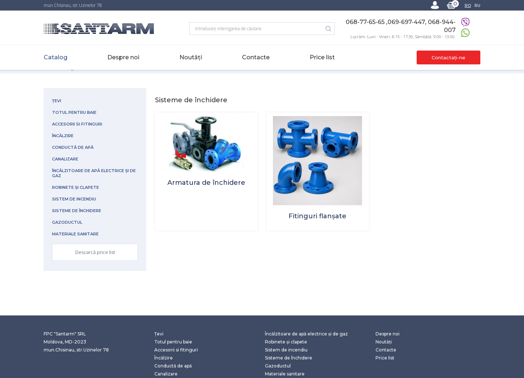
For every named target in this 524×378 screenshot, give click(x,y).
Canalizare (65, 159)
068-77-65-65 (366, 22)
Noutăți (190, 57)
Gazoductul (67, 222)
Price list (322, 57)
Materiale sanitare (75, 233)
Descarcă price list (95, 252)
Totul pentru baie (74, 112)
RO (468, 5)
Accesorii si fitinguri (77, 124)
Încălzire (63, 135)
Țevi (56, 100)
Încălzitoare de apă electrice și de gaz (94, 173)
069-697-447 (406, 22)
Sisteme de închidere (76, 210)
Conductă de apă (73, 147)
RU (477, 5)
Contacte (256, 57)
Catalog (55, 57)
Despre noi (123, 57)
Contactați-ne (448, 57)
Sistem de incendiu (74, 199)
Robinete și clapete (75, 187)
